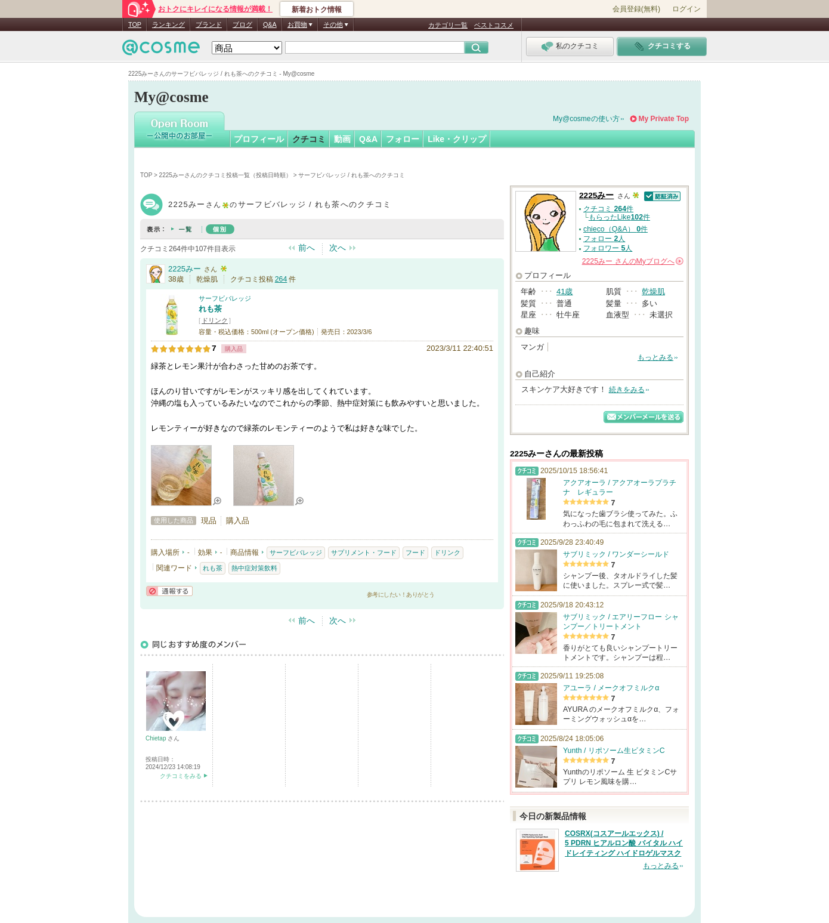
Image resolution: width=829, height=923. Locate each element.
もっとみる (655, 357)
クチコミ (309, 139)
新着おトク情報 (317, 9)
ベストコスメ (494, 25)
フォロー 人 (604, 238)
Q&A (270, 24)
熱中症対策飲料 (254, 568)
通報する (169, 591)
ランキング (168, 24)
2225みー (184, 268)
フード (415, 552)
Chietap (157, 738)
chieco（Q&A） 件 (615, 229)
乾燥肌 (653, 291)
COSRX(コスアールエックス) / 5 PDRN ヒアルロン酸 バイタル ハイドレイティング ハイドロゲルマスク (624, 843)
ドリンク (215, 320)
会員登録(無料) (636, 9)
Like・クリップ (457, 139)
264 (281, 279)
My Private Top (664, 119)
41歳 (564, 291)
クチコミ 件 (608, 209)
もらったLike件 (619, 217)
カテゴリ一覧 (448, 25)
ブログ (242, 24)
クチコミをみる (181, 776)
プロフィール (259, 139)
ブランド (209, 24)
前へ (306, 247)
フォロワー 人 (607, 248)
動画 (342, 139)
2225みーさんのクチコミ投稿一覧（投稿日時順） (225, 175)
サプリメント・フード (364, 552)
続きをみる (627, 389)
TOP (134, 24)
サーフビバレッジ (225, 298)
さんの (632, 261)
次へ (337, 247)
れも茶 (210, 308)
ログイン (686, 9)
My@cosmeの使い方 (586, 119)
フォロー (402, 139)
